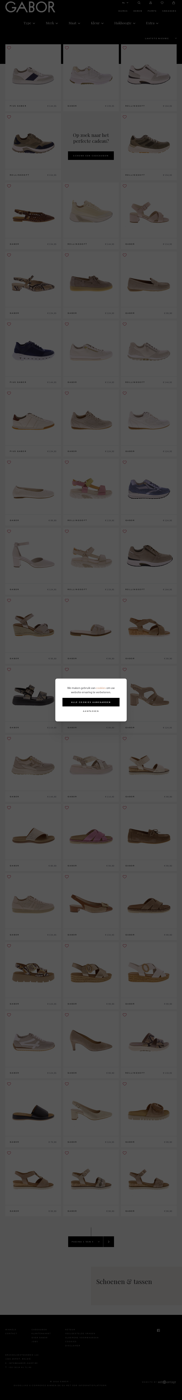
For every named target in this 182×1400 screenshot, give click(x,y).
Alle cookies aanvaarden (91, 702)
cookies (101, 688)
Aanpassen (91, 711)
